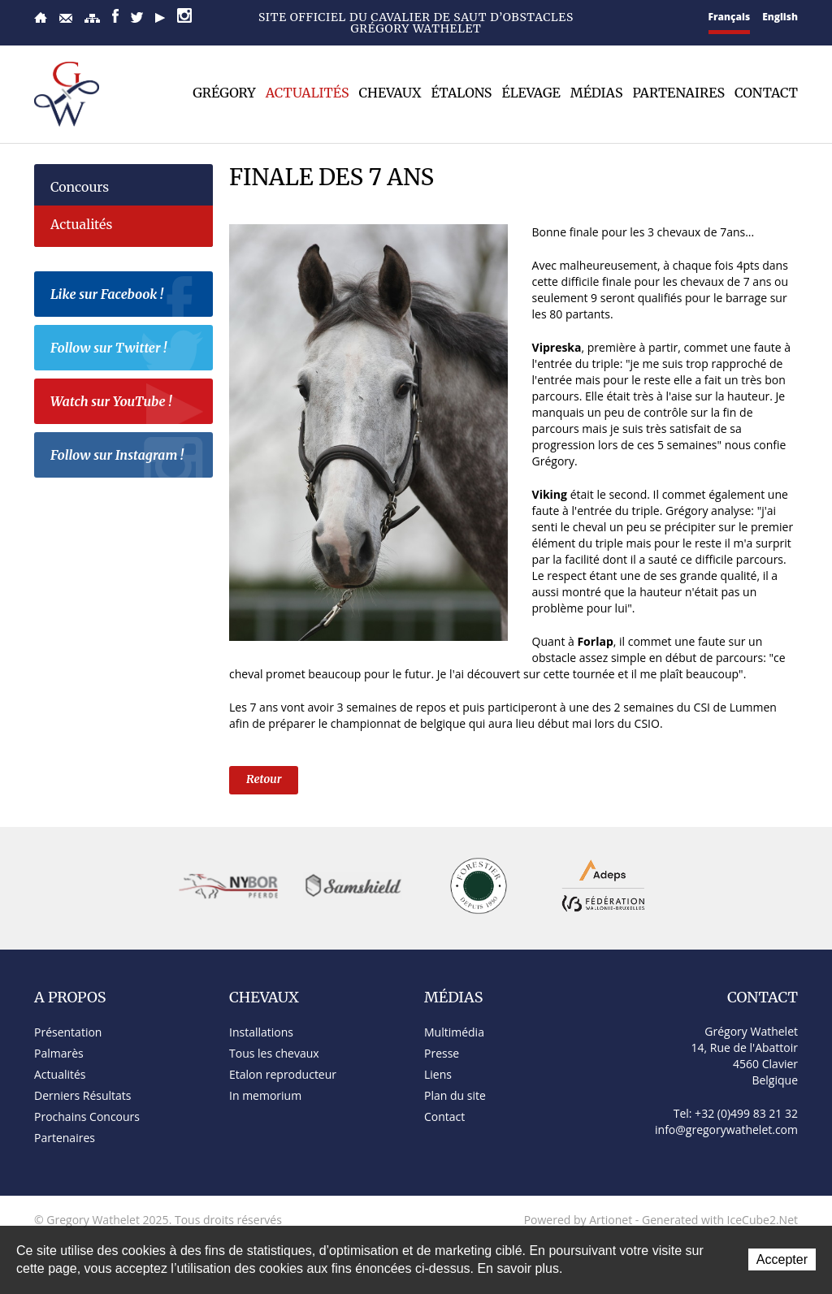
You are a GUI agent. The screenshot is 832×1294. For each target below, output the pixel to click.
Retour (263, 779)
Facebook (115, 16)
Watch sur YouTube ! (127, 403)
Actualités (307, 92)
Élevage (530, 92)
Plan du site (92, 18)
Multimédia (454, 1032)
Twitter (137, 17)
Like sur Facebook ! (127, 296)
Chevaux (390, 92)
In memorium (265, 1095)
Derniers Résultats (82, 1095)
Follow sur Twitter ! (127, 350)
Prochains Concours (87, 1116)
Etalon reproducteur (282, 1074)
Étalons (461, 92)
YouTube (160, 18)
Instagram (184, 15)
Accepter (782, 1259)
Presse (441, 1053)
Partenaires (678, 92)
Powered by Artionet (578, 1219)
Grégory (224, 92)
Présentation (68, 1032)
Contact (65, 18)
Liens (438, 1074)
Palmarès (59, 1053)
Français (729, 17)
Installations (261, 1032)
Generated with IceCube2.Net (720, 1219)
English (780, 17)
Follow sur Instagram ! (127, 457)
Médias (596, 92)
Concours (79, 187)
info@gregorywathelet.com (726, 1129)
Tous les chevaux (274, 1053)
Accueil (40, 17)
